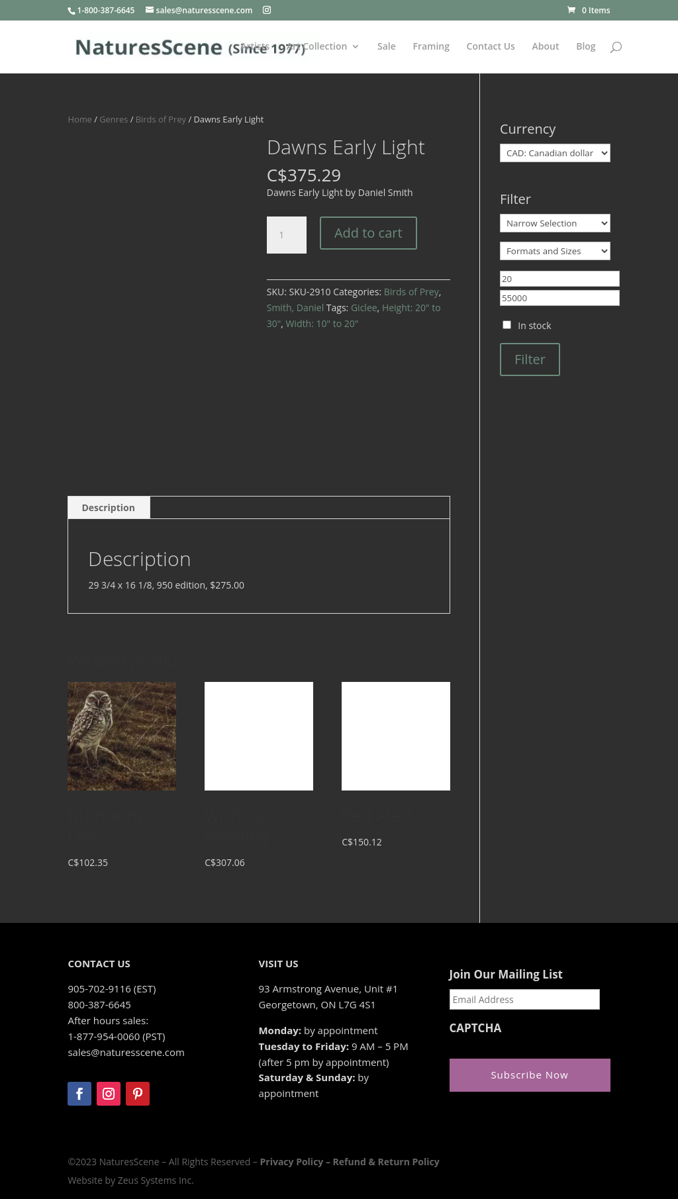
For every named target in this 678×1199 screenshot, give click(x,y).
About (545, 47)
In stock (534, 325)
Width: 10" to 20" (322, 323)
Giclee (364, 307)
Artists (254, 47)
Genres (113, 119)
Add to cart (368, 233)
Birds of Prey (161, 119)
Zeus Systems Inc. (156, 1180)
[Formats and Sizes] (555, 251)
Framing (431, 47)
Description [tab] (108, 507)
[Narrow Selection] (555, 223)
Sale (386, 47)
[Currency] (555, 153)
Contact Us (491, 47)
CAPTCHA (476, 1028)
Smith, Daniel (295, 307)
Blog (585, 47)
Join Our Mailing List (506, 974)
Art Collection (317, 47)
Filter (530, 359)
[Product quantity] (287, 235)
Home (79, 119)
